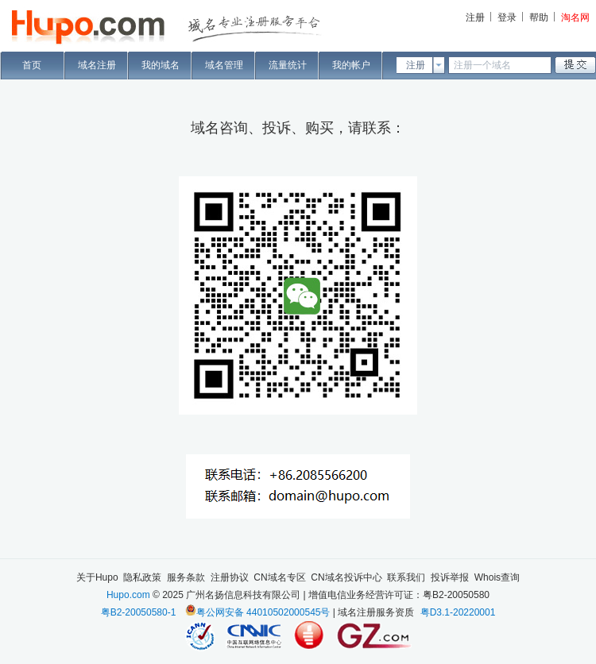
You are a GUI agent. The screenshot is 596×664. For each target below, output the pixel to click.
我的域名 (160, 65)
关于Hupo (97, 577)
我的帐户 (351, 65)
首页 (31, 65)
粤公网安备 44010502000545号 (263, 612)
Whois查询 (497, 577)
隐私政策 (142, 577)
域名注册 (97, 65)
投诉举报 (450, 577)
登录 (507, 17)
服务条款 (186, 577)
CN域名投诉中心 (346, 577)
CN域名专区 (279, 577)
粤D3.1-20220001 (458, 612)
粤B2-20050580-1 (138, 612)
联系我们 (406, 577)
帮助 (538, 17)
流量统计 (288, 65)
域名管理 (224, 65)
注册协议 (230, 577)
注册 (475, 17)
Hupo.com (128, 594)
